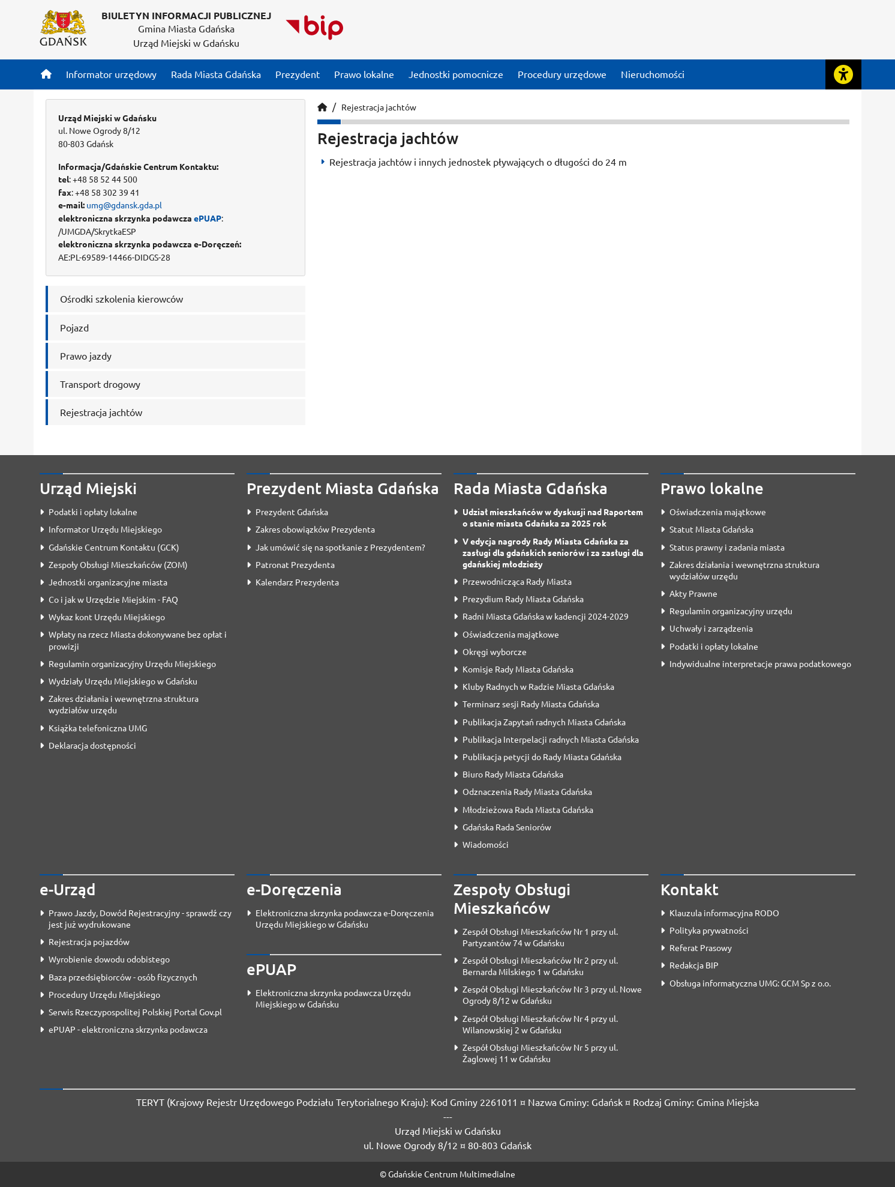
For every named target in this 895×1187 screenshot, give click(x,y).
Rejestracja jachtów (378, 106)
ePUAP (207, 218)
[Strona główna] (46, 73)
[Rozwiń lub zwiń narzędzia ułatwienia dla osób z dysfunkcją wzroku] (843, 74)
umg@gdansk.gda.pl (124, 204)
